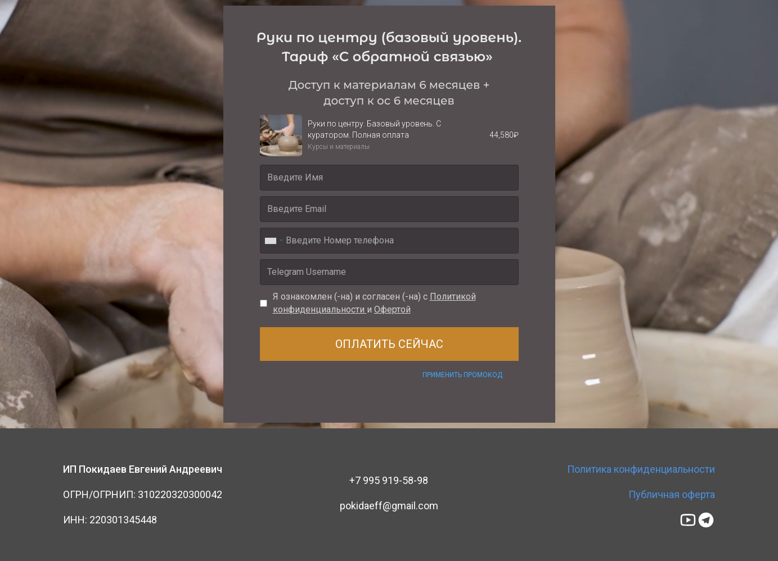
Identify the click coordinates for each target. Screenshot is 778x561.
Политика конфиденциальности (641, 469)
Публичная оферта (671, 494)
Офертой (392, 309)
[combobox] (273, 240)
